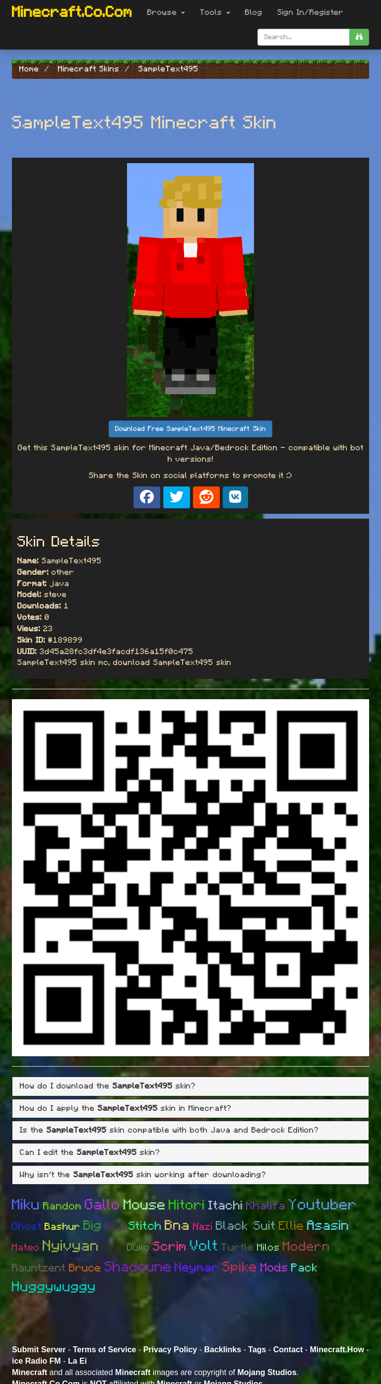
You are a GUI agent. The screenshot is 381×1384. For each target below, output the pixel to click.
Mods (274, 1268)
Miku (26, 1205)
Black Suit (246, 1226)
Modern (306, 1246)
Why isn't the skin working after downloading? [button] (143, 1175)
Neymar (197, 1268)
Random (62, 1206)
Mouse (145, 1205)
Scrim (170, 1246)
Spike (239, 1267)
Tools (215, 12)
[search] (359, 37)
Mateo (26, 1248)
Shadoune (138, 1267)
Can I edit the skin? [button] (90, 1152)
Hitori (187, 1205)
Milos (268, 1248)
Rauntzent (39, 1268)
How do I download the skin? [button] (108, 1086)
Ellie (291, 1226)
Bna (177, 1226)
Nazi (203, 1227)
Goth (113, 1248)
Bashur (62, 1227)
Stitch (145, 1226)
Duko (138, 1248)
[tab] (190, 1086)
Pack (304, 1268)
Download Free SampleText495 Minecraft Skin (190, 428)
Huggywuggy (54, 1287)
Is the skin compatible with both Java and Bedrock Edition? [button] (169, 1130)
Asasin (328, 1225)
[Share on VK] (235, 497)
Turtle (237, 1247)
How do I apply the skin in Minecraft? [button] (126, 1108)
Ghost (27, 1226)
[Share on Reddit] (206, 497)
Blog (253, 12)
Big (92, 1225)
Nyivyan (71, 1246)
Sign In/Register (310, 12)
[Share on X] (176, 497)
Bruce (85, 1268)
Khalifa (266, 1206)
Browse (166, 12)
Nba (115, 1226)
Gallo (103, 1205)
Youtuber (323, 1205)
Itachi (225, 1206)
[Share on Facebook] (146, 497)
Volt (204, 1246)
